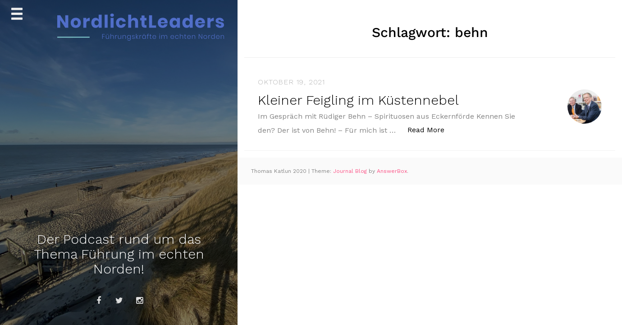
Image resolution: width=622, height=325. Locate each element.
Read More (430, 129)
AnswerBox (392, 171)
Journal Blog (351, 171)
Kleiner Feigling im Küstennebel (358, 100)
